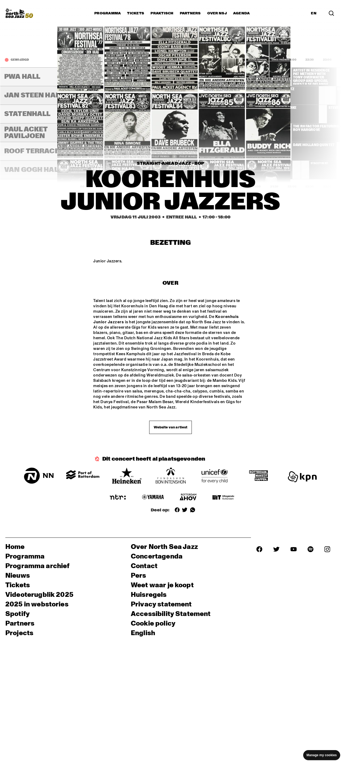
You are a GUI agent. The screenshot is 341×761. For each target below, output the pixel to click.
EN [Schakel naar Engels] (313, 13)
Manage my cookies (322, 755)
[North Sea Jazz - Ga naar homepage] (19, 13)
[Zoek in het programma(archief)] (331, 13)
